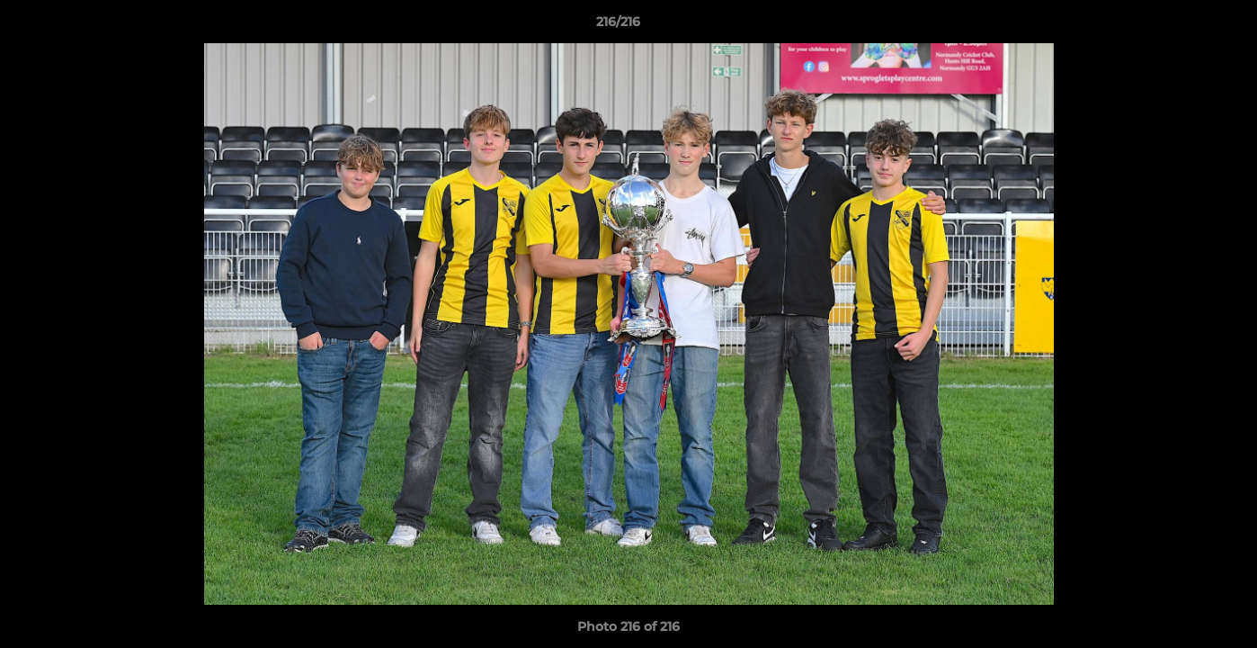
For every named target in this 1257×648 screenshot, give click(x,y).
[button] (1181, 26)
